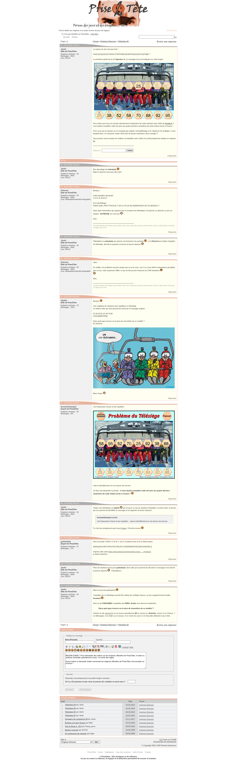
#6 (61, 296)
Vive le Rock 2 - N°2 (73, 726)
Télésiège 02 (123, 41)
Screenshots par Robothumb (164, 742)
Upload (125, 647)
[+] (175, 37)
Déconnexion (172, 30)
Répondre (172, 156)
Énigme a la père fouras (75, 723)
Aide (131, 647)
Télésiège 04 (70, 705)
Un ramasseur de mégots (75, 734)
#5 (61, 258)
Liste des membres (123, 752)
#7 (61, 403)
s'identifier (94, 34)
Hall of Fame (138, 752)
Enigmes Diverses (108, 41)
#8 (61, 503)
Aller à (80, 741)
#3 (61, 187)
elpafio (64, 300)
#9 (61, 538)
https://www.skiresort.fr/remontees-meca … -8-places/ (129, 552)
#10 (62, 564)
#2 (61, 165)
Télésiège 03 (70, 712)
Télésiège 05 (70, 708)
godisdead (66, 541)
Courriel (113, 641)
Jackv (63, 49)
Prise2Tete (91, 752)
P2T (161, 740)
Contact (148, 752)
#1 (61, 45)
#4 (61, 237)
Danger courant (71, 730)
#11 (62, 586)
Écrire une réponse (166, 41)
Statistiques (109, 752)
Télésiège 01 (70, 715)
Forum (96, 41)
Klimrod (64, 190)
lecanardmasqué (68, 407)
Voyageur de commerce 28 (76, 719)
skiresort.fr (109, 613)
